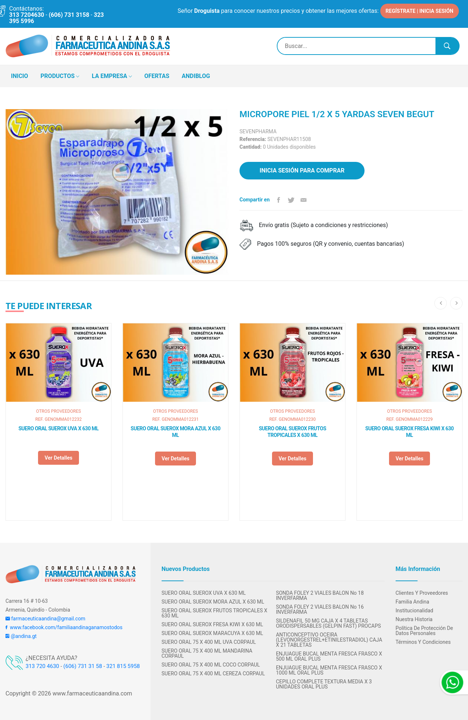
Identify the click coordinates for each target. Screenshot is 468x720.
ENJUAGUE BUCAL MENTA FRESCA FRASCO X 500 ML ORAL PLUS (329, 656)
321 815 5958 (123, 666)
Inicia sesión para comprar (302, 170)
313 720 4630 (42, 666)
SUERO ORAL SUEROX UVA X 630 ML (59, 428)
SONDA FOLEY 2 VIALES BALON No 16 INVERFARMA (320, 609)
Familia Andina (412, 601)
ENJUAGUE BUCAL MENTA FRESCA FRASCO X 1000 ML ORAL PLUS (329, 670)
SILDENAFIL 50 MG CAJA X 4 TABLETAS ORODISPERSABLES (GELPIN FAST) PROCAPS (328, 623)
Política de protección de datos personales (424, 631)
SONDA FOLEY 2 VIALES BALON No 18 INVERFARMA (320, 595)
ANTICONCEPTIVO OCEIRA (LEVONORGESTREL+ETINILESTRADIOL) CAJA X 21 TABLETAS (329, 639)
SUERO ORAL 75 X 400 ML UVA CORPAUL (209, 642)
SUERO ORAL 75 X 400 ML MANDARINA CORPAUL (207, 653)
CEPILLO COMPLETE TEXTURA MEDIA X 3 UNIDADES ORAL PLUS (324, 684)
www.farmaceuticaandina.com (91, 693)
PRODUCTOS (60, 77)
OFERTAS (156, 76)
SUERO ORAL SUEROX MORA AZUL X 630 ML (175, 432)
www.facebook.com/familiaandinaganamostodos (63, 627)
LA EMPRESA (112, 77)
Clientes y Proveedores (422, 592)
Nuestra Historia (414, 619)
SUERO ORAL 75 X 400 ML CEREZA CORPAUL (213, 673)
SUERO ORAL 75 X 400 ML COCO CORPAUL (211, 664)
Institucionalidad (414, 610)
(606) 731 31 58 (82, 666)
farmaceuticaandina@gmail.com (45, 618)
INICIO (19, 76)
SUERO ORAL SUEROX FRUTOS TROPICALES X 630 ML (292, 432)
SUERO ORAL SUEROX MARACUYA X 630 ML (212, 633)
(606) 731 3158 (69, 14)
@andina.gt (21, 636)
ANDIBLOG (196, 76)
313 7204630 (26, 14)
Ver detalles (58, 458)
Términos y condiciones (423, 642)
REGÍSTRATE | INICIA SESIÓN (419, 11)
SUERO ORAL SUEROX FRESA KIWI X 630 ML (409, 432)
